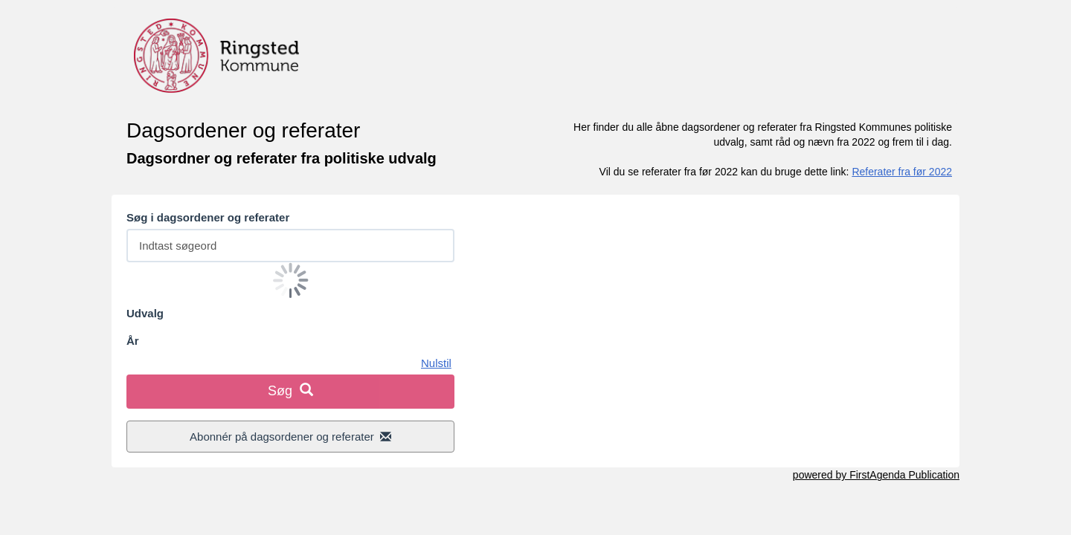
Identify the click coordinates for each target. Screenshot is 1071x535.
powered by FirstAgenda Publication (876, 475)
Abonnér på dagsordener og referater (290, 436)
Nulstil (436, 363)
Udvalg (145, 313)
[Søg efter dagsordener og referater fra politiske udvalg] (290, 245)
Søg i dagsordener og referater (207, 217)
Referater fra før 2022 (902, 172)
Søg (290, 390)
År (132, 340)
